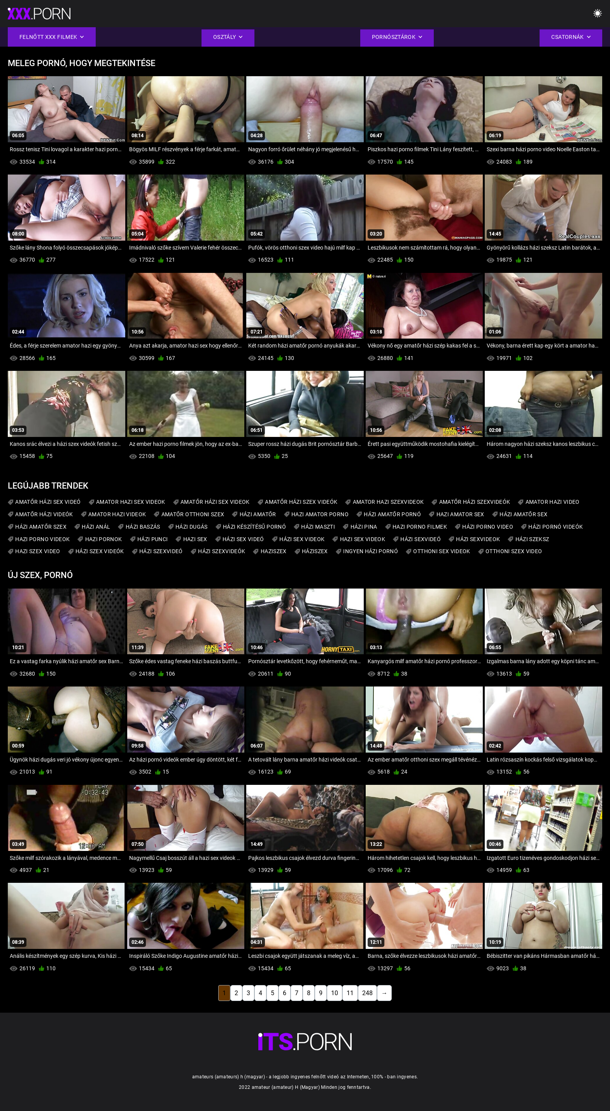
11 (350, 993)
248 (367, 993)
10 (334, 993)
